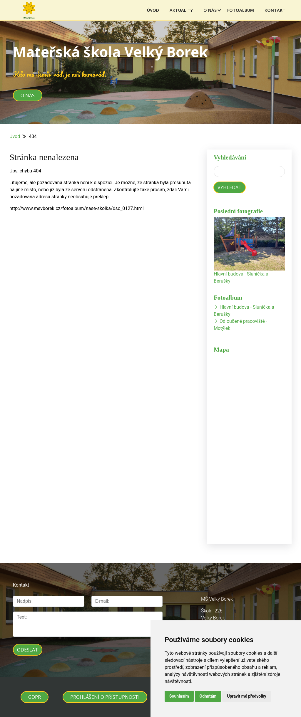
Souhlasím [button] (179, 696)
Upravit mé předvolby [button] (246, 696)
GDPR (34, 697)
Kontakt (275, 10)
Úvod (153, 10)
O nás (210, 10)
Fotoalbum (240, 10)
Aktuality (181, 10)
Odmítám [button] (208, 696)
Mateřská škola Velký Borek (110, 51)
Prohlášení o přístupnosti (105, 697)
